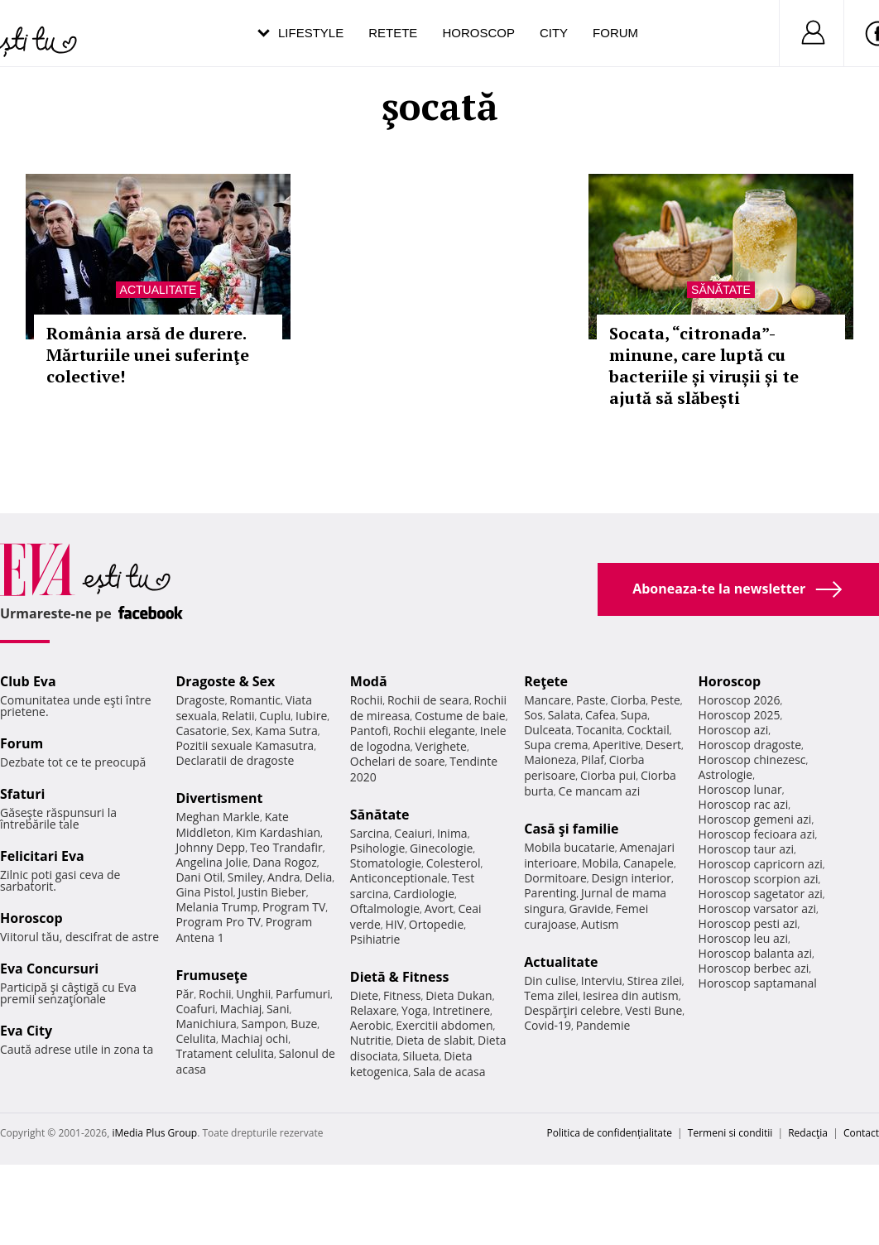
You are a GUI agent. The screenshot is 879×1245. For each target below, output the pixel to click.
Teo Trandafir (286, 847)
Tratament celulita (224, 1053)
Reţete (546, 681)
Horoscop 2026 (740, 700)
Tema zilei (551, 995)
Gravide (590, 908)
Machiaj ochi (254, 1038)
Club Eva (28, 681)
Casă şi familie (571, 829)
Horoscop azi (734, 730)
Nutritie (370, 1040)
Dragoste (199, 700)
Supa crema (556, 744)
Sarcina (370, 833)
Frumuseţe (211, 975)
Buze (304, 1023)
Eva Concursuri (49, 968)
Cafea (600, 715)
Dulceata (547, 730)
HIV (395, 924)
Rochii (215, 994)
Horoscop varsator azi (757, 908)
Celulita (195, 1038)
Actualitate (158, 289)
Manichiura (205, 1023)
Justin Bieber (271, 892)
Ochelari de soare (397, 761)
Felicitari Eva (42, 856)
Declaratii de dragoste (234, 760)
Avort (439, 908)
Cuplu (275, 715)
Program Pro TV (218, 922)
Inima (452, 833)
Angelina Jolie (211, 862)
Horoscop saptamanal (758, 983)
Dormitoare (555, 878)
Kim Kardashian (278, 832)
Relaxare (373, 1010)
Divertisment (218, 798)
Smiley (245, 877)
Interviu (601, 980)
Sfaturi (22, 794)
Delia (318, 877)
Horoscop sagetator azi (761, 893)
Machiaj (241, 1009)
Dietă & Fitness (399, 977)
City (554, 33)
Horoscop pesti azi (748, 923)
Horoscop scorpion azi (759, 879)
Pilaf (592, 759)
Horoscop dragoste (750, 744)
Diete (364, 995)
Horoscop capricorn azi (761, 864)
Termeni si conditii (730, 1133)
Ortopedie (436, 924)
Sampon (264, 1023)
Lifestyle (310, 33)
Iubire (311, 715)
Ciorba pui (608, 775)
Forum (615, 33)
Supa (634, 715)
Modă (368, 681)
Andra (283, 877)
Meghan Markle (217, 816)
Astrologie (726, 774)
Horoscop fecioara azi (757, 834)
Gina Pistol (204, 892)
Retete (392, 33)
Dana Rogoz (284, 862)
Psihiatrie (375, 939)
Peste (665, 700)
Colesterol (453, 863)
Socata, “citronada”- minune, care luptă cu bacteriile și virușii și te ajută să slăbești (704, 365)
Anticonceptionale (399, 878)
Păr (184, 994)
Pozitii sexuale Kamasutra (244, 745)
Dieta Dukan (458, 995)
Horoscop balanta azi (755, 953)
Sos (533, 715)
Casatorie (201, 730)
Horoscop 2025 (740, 715)
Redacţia (808, 1133)
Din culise (550, 980)
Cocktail (648, 730)
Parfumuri (303, 994)
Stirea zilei (654, 980)
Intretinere (461, 1010)
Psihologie (378, 848)
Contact (861, 1133)
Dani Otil (199, 877)
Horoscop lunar (740, 789)
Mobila (600, 863)
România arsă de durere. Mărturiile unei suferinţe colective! (147, 354)
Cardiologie (423, 893)
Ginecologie (441, 848)
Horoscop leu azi (743, 938)
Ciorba (628, 700)
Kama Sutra (286, 730)
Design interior (630, 878)
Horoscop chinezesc (752, 759)
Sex (241, 730)
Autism (600, 924)
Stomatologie (385, 863)
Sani (278, 1009)
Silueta (421, 1056)
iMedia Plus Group (154, 1133)
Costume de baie (460, 715)
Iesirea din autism (631, 995)
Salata (564, 715)
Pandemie (603, 1025)
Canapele (648, 863)
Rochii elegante (434, 730)
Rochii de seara (428, 700)
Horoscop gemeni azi (755, 819)
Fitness (402, 995)
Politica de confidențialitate (609, 1133)
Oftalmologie (385, 908)
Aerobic (370, 1025)
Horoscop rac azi (744, 804)
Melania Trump (216, 907)
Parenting (550, 893)
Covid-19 (547, 1025)
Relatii (238, 715)
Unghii (253, 994)
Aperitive (617, 744)
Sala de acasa (449, 1071)
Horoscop (478, 33)
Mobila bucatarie (569, 847)
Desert (663, 744)
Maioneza (550, 759)
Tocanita (599, 730)
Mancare (547, 700)
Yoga (414, 1010)
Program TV (293, 907)
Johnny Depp (210, 847)
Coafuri (195, 1009)
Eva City (26, 1030)
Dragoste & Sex (225, 681)
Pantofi (369, 730)
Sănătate (721, 289)
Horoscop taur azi (746, 849)
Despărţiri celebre (572, 1010)
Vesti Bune (653, 1010)
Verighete (441, 746)
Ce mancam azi (600, 791)
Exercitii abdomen (444, 1025)
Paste (591, 700)
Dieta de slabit (434, 1040)
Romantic (255, 700)
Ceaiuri (413, 833)
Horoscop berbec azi (754, 968)
